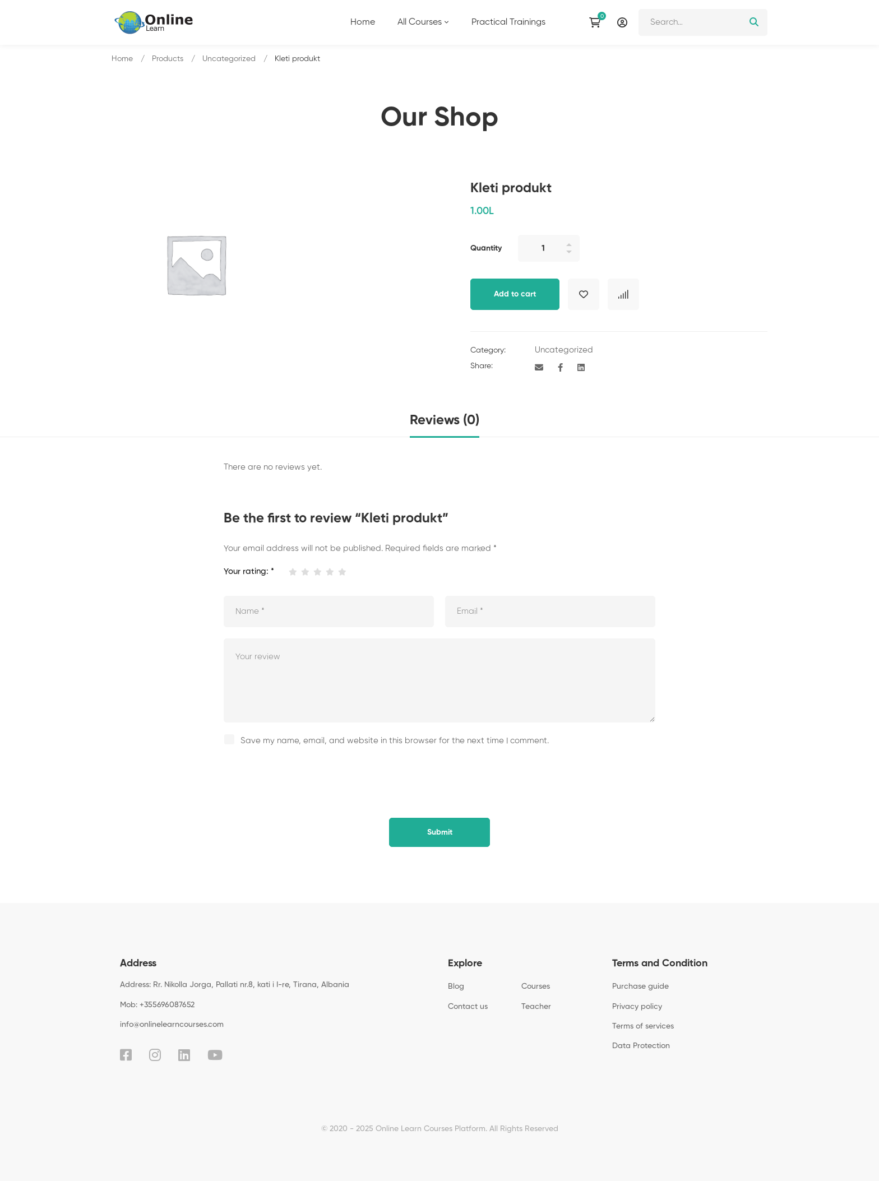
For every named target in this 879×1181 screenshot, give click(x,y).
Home (122, 59)
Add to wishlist (583, 294)
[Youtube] (215, 1054)
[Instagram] (155, 1054)
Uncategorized (229, 59)
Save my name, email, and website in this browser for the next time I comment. (394, 741)
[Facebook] (560, 368)
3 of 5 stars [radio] (317, 572)
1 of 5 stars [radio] (292, 572)
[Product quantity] (549, 248)
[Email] (539, 368)
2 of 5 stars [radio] (304, 572)
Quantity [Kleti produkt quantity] (486, 248)
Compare (623, 294)
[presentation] (300, 779)
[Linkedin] (581, 368)
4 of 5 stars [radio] (329, 572)
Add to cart (515, 294)
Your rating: (249, 571)
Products (167, 59)
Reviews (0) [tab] (444, 420)
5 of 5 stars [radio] (341, 572)
